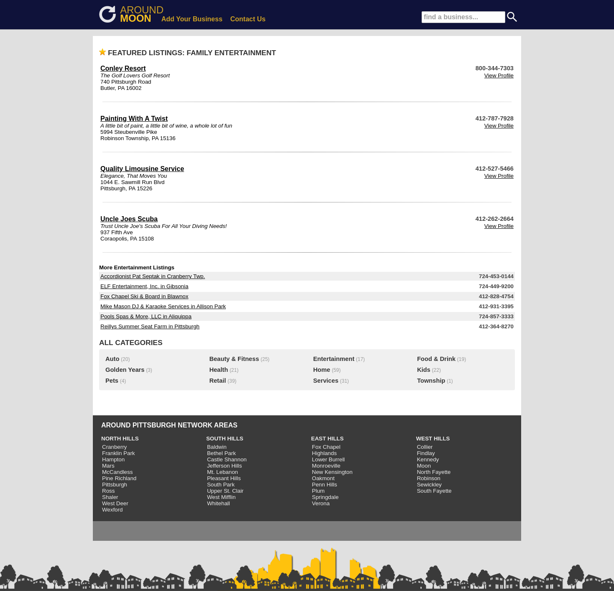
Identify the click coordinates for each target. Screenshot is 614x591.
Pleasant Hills (224, 478)
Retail (217, 380)
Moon (424, 466)
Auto (112, 359)
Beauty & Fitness (234, 359)
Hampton (113, 459)
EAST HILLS (327, 438)
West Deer (115, 503)
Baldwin (217, 447)
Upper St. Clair (225, 491)
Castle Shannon (227, 459)
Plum (318, 491)
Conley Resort (123, 68)
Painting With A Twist (134, 118)
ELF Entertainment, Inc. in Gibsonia (144, 286)
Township (431, 380)
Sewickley (429, 484)
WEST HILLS (433, 438)
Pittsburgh (114, 484)
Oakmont (323, 478)
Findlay (426, 453)
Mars (108, 466)
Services (325, 380)
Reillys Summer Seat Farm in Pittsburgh (150, 326)
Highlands (324, 453)
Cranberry (114, 447)
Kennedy (428, 459)
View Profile (499, 75)
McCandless (117, 472)
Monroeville (326, 466)
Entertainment (334, 359)
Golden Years (124, 369)
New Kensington (332, 472)
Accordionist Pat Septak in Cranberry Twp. (152, 276)
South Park (221, 484)
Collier (425, 447)
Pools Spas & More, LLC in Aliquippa (146, 316)
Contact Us (248, 19)
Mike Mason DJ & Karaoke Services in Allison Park (163, 306)
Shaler (110, 497)
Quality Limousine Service (142, 168)
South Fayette (434, 491)
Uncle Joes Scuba (129, 219)
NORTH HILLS (120, 438)
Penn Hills (324, 484)
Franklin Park (118, 453)
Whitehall (218, 503)
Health (218, 369)
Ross (108, 491)
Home (321, 369)
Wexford (112, 510)
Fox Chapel (326, 447)
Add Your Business (192, 19)
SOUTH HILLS (224, 438)
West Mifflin (221, 497)
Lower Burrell (328, 459)
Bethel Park (221, 453)
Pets (111, 380)
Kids (423, 369)
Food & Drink (436, 359)
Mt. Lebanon (222, 472)
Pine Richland (119, 478)
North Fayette (434, 472)
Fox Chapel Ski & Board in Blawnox (144, 296)
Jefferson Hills (224, 466)
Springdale (325, 497)
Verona (321, 503)
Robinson (428, 478)
